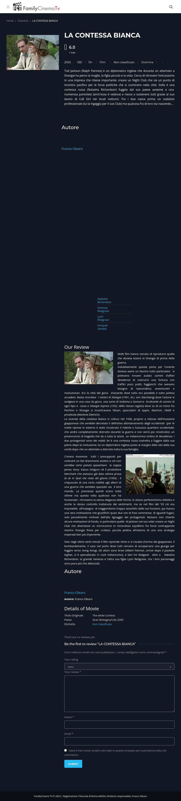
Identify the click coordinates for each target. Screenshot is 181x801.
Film (102, 62)
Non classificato (124, 62)
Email (68, 733)
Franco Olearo (72, 148)
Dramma (23, 20)
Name (69, 717)
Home (10, 20)
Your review (72, 672)
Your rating (71, 659)
